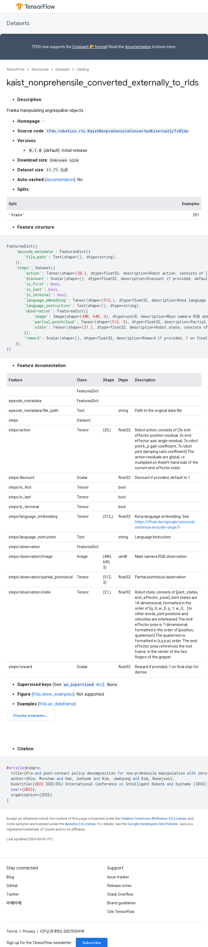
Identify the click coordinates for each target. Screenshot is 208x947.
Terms (12, 931)
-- (43, 121)
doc (83, 684)
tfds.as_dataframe (56, 703)
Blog (10, 877)
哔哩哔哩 (14, 903)
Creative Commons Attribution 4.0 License (153, 818)
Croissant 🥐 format (89, 47)
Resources (40, 69)
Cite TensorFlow (121, 911)
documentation (138, 47)
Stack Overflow (120, 894)
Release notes (119, 885)
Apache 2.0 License (80, 824)
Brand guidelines (121, 903)
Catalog (83, 69)
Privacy (29, 931)
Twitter (12, 894)
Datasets (18, 23)
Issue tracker (118, 877)
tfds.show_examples (53, 694)
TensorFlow (15, 69)
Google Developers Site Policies (153, 824)
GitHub (12, 885)
